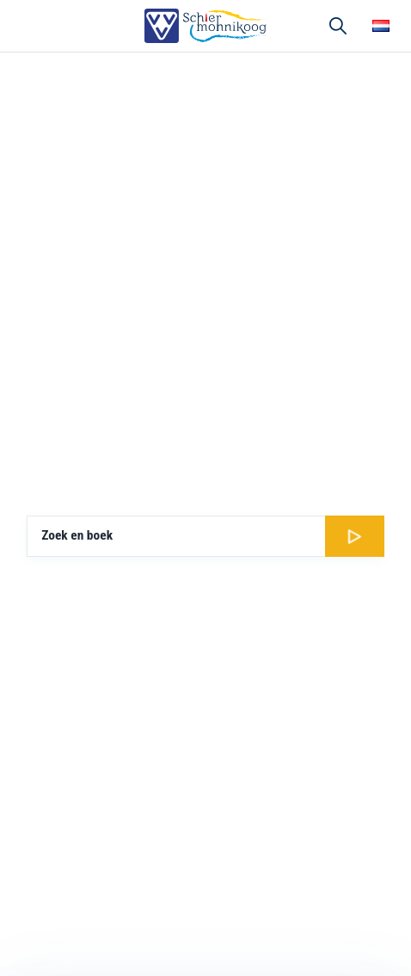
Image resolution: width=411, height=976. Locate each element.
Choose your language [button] (381, 26)
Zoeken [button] (338, 26)
